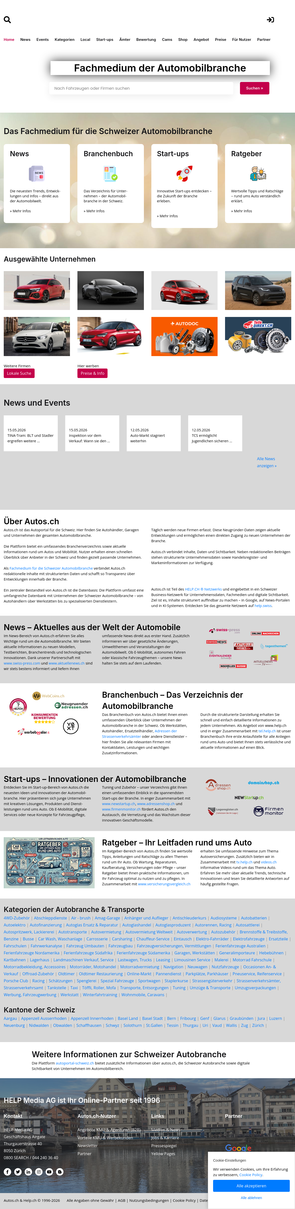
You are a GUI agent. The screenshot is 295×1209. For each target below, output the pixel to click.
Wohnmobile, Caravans (142, 994)
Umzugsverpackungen (255, 987)
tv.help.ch (244, 862)
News (25, 39)
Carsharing (122, 939)
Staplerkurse (176, 980)
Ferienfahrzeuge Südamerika (143, 953)
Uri (205, 1025)
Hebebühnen (271, 953)
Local (85, 39)
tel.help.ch (267, 731)
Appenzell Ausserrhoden (43, 1018)
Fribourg (188, 1018)
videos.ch (269, 862)
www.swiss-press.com (22, 663)
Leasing (163, 960)
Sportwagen (149, 980)
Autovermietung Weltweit (149, 932)
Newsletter (87, 1145)
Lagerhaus (39, 960)
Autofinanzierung (46, 925)
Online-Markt (139, 974)
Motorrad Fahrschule (252, 960)
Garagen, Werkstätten (194, 953)
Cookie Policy (184, 1200)
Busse (28, 939)
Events (43, 39)
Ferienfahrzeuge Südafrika (88, 953)
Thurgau (190, 1025)
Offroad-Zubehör (38, 974)
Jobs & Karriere (165, 1137)
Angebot (201, 39)
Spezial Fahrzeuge (117, 980)
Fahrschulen (15, 946)
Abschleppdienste (50, 918)
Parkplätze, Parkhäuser (206, 974)
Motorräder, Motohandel (93, 967)
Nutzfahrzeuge (225, 967)
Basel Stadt (152, 1018)
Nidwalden (39, 1025)
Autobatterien (254, 918)
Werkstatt (69, 994)
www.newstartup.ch (118, 803)
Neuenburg (14, 1025)
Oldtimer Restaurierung (101, 974)
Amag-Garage (107, 918)
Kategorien (65, 39)
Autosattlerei (248, 925)
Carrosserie (97, 939)
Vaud (217, 1025)
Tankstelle (56, 987)
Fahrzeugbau (121, 946)
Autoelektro (15, 925)
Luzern (275, 1018)
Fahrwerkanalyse (46, 946)
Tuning (179, 987)
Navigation (173, 967)
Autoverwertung (192, 932)
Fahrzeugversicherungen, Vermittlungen (174, 946)
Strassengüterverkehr (212, 980)
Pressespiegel (164, 1145)
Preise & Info (92, 373)
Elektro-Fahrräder (212, 939)
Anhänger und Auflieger (146, 918)
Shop (182, 39)
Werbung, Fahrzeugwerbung (30, 994)
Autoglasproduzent (173, 925)
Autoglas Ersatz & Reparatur (92, 925)
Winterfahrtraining (100, 994)
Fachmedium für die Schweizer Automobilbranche (51, 568)
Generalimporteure (237, 953)
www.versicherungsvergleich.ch (164, 884)
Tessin (172, 1025)
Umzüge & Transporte (210, 987)
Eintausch (183, 939)
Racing (38, 980)
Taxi (74, 987)
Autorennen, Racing (213, 925)
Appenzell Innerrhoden (92, 1018)
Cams (167, 39)
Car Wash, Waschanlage (60, 939)
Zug (244, 1025)
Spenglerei (87, 980)
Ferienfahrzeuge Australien (241, 946)
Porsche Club (16, 980)
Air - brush (81, 918)
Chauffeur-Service (153, 939)
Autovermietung (106, 932)
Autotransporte (73, 932)
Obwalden (62, 1025)
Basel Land (128, 1018)
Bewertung (146, 39)
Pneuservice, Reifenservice (257, 974)
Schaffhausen (89, 1025)
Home (9, 39)
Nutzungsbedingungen (149, 1200)
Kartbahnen (15, 960)
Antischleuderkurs (189, 918)
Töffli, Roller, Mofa (99, 987)
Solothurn (132, 1025)
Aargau (10, 1018)
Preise (220, 39)
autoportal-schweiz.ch (75, 1062)
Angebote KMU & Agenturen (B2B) (109, 1130)
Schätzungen (60, 980)
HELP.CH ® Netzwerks (203, 589)
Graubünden (241, 1018)
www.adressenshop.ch (156, 803)
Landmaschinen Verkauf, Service (84, 960)
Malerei (222, 960)
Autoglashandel (136, 925)
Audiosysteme (224, 918)
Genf (204, 1018)
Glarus (219, 1018)
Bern (171, 1018)
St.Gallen (154, 1025)
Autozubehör (223, 932)
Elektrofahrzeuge (249, 939)
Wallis (231, 1025)
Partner (264, 39)
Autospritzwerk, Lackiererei (29, 932)
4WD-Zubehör (17, 918)
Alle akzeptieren (251, 1186)
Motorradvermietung (139, 967)
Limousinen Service (192, 960)
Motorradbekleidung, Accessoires (34, 967)
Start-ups (104, 39)
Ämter (124, 39)
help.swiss (263, 605)
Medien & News (165, 1130)
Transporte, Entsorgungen (144, 987)
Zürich (258, 1025)
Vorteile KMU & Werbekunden (105, 1137)
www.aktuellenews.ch (67, 663)
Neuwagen (197, 967)
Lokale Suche (19, 373)
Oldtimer (66, 974)
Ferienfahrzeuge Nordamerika (31, 953)
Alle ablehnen (251, 1198)
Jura (261, 1018)
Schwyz (112, 1025)
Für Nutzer (241, 39)
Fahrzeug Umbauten (85, 946)
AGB (121, 1200)
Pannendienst (168, 974)
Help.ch (30, 1200)
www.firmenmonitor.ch (121, 809)
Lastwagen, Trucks (135, 960)
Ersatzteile (278, 939)
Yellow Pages (163, 1153)
